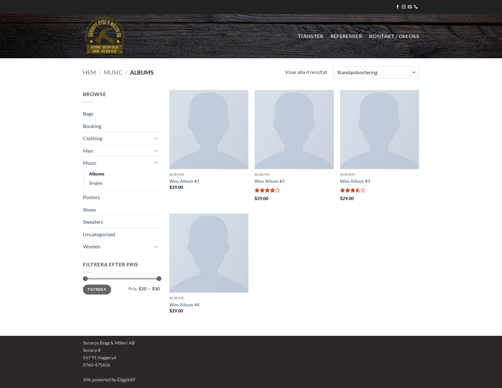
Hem (89, 72)
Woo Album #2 (270, 181)
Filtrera (97, 289)
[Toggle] (156, 138)
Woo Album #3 (355, 181)
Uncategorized (99, 234)
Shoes (89, 209)
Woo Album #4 (184, 304)
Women (92, 246)
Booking (92, 126)
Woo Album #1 (184, 181)
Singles (96, 183)
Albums (96, 173)
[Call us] (416, 7)
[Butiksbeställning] (376, 72)
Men (88, 151)
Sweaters (93, 222)
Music (113, 72)
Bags (88, 113)
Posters (91, 197)
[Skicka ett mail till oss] (410, 7)
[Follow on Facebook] (398, 7)
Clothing (92, 138)
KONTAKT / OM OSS (394, 36)
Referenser (346, 36)
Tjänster (310, 36)
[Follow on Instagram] (404, 7)
